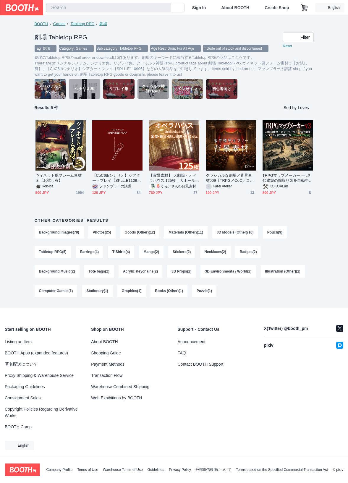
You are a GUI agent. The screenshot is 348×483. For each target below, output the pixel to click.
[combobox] (108, 7)
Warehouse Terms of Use (123, 469)
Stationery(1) (97, 291)
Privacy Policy (180, 469)
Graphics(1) (132, 291)
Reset (287, 46)
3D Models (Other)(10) (235, 232)
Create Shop (277, 8)
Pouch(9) (274, 232)
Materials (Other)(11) (186, 232)
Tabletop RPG (82, 24)
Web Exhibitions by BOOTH (116, 398)
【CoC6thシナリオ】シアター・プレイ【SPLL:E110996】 (116, 178)
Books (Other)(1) (169, 291)
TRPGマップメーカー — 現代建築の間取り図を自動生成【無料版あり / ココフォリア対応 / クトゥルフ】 (287, 178)
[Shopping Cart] (304, 7)
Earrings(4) (89, 252)
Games (59, 24)
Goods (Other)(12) (140, 232)
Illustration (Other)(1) (282, 271)
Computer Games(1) (56, 291)
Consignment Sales (23, 398)
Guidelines (156, 469)
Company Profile (59, 469)
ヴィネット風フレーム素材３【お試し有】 (58, 178)
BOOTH (41, 24)
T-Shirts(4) (121, 252)
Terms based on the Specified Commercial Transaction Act (282, 469)
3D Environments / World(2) (228, 271)
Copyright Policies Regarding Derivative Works (41, 412)
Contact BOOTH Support (201, 364)
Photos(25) (102, 232)
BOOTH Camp (18, 426)
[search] (165, 8)
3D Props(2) (181, 271)
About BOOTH (235, 8)
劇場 (103, 24)
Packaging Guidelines (25, 386)
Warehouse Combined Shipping (120, 386)
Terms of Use (87, 469)
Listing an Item (18, 341)
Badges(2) (248, 252)
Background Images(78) (59, 232)
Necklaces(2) (215, 252)
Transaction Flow (106, 375)
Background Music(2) (57, 271)
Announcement (191, 341)
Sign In (199, 8)
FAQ (182, 353)
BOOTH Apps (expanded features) (36, 353)
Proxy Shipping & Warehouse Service (39, 375)
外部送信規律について (213, 469)
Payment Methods (107, 364)
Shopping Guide (106, 353)
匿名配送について (21, 364)
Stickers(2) (182, 252)
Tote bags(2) (99, 271)
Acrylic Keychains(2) (140, 271)
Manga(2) (151, 252)
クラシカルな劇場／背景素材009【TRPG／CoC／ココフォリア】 (230, 178)
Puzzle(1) (204, 291)
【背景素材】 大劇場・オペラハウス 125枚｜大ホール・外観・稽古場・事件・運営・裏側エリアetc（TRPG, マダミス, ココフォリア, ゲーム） (174, 178)
